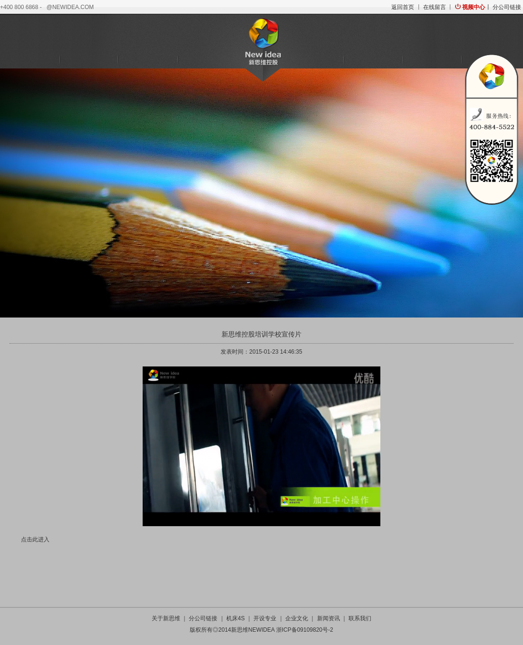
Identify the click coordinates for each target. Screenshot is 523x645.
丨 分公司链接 (503, 7)
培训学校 (314, 60)
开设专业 (264, 618)
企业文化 (373, 60)
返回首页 (402, 7)
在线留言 (434, 7)
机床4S (88, 60)
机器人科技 (147, 60)
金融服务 (206, 60)
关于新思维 (29, 60)
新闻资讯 (432, 60)
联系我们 (360, 618)
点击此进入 (35, 539)
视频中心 (473, 7)
